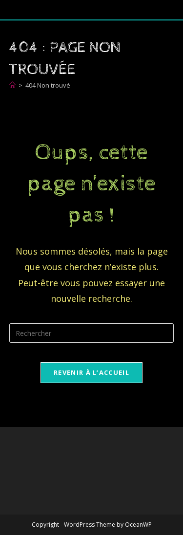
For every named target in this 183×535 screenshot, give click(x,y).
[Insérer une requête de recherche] (91, 333)
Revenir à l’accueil (91, 372)
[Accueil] (12, 85)
